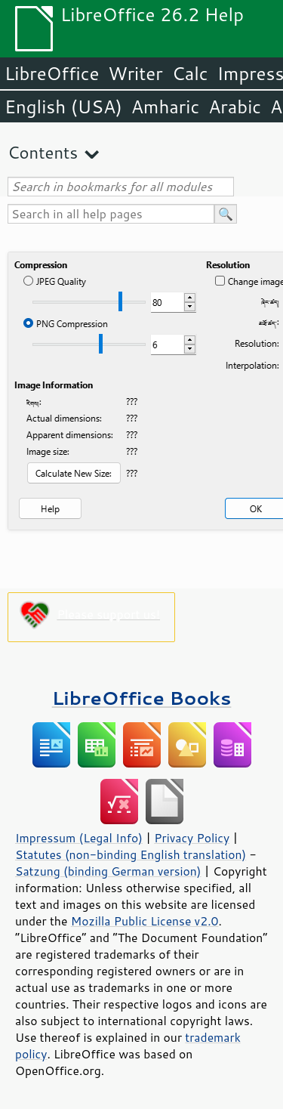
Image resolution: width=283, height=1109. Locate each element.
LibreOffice (52, 73)
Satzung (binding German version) (108, 871)
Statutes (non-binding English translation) (130, 854)
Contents (43, 152)
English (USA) (63, 106)
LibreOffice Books (142, 697)
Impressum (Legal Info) (79, 837)
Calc (190, 73)
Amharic (165, 106)
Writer (135, 73)
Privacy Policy (191, 837)
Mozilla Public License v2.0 (145, 921)
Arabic (234, 106)
